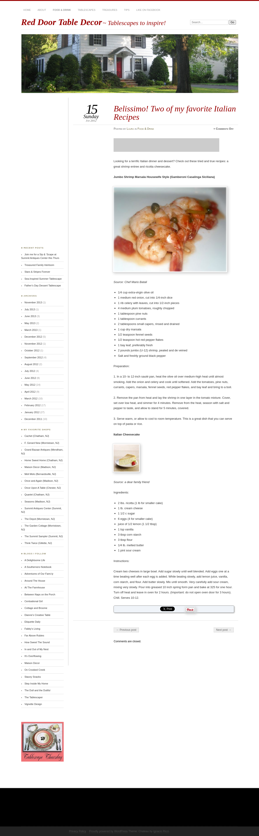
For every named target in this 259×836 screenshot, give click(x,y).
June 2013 (30, 316)
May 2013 (29, 323)
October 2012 (31, 350)
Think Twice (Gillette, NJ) (38, 543)
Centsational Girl (33, 601)
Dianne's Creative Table (37, 615)
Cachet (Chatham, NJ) (36, 436)
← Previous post (126, 629)
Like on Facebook (148, 10)
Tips (126, 10)
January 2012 (31, 412)
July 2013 (29, 309)
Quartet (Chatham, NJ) (36, 494)
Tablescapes (86, 10)
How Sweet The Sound (37, 642)
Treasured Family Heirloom (39, 265)
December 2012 (33, 336)
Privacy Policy (77, 831)
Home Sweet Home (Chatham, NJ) (43, 460)
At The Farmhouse (34, 587)
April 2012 (29, 391)
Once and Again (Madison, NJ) (41, 480)
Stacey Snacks (32, 676)
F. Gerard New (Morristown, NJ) (41, 443)
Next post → (223, 629)
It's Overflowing (32, 656)
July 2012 (29, 371)
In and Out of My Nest (36, 649)
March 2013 (30, 330)
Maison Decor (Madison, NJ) (40, 467)
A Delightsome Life (34, 560)
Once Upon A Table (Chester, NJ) (42, 487)
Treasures (109, 10)
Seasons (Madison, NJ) (37, 501)
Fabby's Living (32, 628)
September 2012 (33, 357)
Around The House (34, 580)
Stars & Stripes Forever (37, 271)
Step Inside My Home (36, 683)
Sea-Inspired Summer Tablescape (43, 278)
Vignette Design (33, 704)
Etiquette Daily (32, 621)
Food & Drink (62, 10)
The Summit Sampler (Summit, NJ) (43, 536)
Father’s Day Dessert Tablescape (42, 285)
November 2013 (33, 302)
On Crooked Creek (34, 669)
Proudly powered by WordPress (108, 831)
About (41, 10)
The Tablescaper (33, 697)
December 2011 (33, 419)
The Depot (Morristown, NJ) (39, 519)
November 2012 (33, 343)
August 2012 (31, 364)
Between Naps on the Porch (39, 594)
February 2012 (32, 405)
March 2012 (30, 398)
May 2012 (29, 384)
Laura (130, 128)
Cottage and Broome (35, 608)
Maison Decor (32, 663)
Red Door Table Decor (61, 22)
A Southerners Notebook (37, 567)
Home (27, 10)
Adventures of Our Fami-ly (38, 573)
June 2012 (30, 378)
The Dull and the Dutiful (37, 690)
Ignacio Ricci (161, 831)
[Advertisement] (166, 145)
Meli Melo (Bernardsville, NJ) (40, 474)
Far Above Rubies (34, 635)
